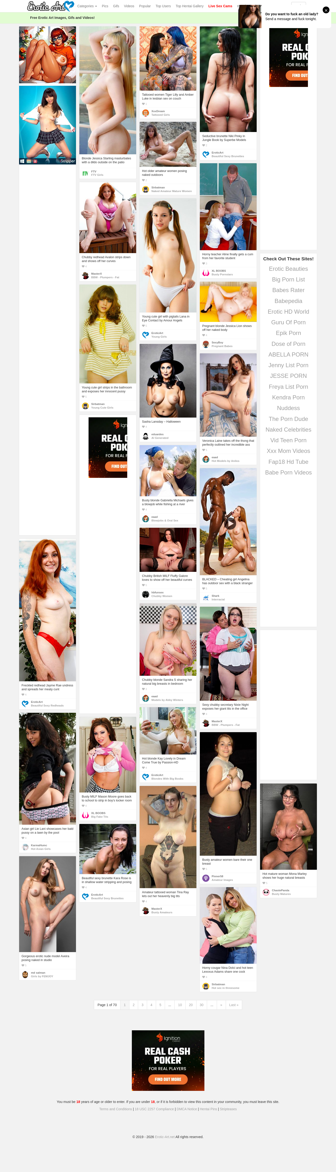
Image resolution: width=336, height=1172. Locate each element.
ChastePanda (280, 890)
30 (202, 1005)
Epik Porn (288, 333)
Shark (215, 595)
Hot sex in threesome (225, 987)
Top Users (163, 6)
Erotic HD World (288, 311)
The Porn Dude (288, 419)
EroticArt (217, 152)
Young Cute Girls (102, 407)
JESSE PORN (288, 376)
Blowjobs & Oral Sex (164, 520)
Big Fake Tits (99, 816)
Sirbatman (158, 187)
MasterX (96, 273)
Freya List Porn (288, 386)
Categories (87, 6)
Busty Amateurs (161, 912)
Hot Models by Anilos (225, 460)
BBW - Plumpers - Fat (105, 277)
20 (191, 1005)
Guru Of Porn (288, 322)
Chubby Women (161, 596)
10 (180, 1005)
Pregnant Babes (222, 346)
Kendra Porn (288, 397)
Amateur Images (222, 879)
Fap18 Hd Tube (288, 461)
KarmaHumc (39, 845)
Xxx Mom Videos (288, 451)
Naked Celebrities (288, 429)
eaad (215, 457)
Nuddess (288, 408)
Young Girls (159, 336)
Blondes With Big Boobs (167, 778)
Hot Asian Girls (41, 848)
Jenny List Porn (288, 365)
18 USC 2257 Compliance (154, 1109)
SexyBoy (217, 342)
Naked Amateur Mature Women (171, 191)
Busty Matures (281, 894)
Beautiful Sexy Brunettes (228, 156)
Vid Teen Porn (288, 440)
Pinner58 (217, 876)
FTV (93, 171)
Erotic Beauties (288, 268)
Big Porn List (288, 279)
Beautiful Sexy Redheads (47, 705)
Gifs (116, 6)
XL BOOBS (219, 270)
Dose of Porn (288, 344)
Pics (105, 6)
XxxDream (158, 111)
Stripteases (228, 1109)
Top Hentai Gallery (189, 6)
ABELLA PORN (288, 354)
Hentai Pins (208, 1109)
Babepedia (288, 301)
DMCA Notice (187, 1109)
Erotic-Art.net (165, 1137)
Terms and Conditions (115, 1109)
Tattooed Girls (160, 114)
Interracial (218, 599)
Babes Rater (288, 290)
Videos (129, 6)
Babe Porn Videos (288, 472)
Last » (234, 1005)
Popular (145, 6)
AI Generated (160, 437)
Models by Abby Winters (167, 700)
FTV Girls (97, 174)
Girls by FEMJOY (42, 976)
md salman (38, 972)
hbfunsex (157, 592)
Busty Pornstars (222, 274)
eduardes (157, 434)
